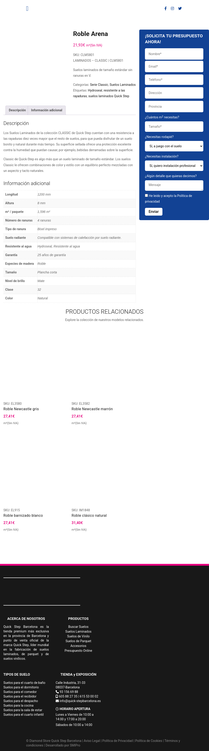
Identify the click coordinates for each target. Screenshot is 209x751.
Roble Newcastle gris (21, 409)
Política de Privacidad (117, 741)
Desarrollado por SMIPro (63, 745)
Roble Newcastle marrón (92, 409)
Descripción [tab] (17, 110)
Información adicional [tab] (46, 110)
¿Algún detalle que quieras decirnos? (174, 182)
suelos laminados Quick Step (108, 96)
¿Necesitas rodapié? (174, 143)
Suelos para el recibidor (20, 696)
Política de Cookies (148, 741)
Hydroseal (95, 90)
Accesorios (78, 646)
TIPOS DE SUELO (16, 674)
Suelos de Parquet (78, 641)
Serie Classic (99, 85)
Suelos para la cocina (18, 705)
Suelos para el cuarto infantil (23, 714)
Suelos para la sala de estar (22, 710)
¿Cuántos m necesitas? (174, 123)
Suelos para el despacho (20, 701)
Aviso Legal (92, 741)
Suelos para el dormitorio (21, 687)
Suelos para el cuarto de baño (24, 683)
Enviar (154, 211)
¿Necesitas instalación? (174, 163)
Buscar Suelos (78, 627)
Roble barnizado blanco (23, 515)
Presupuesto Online (78, 650)
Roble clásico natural (89, 515)
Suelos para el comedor (20, 692)
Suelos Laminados (123, 85)
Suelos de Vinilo (78, 636)
